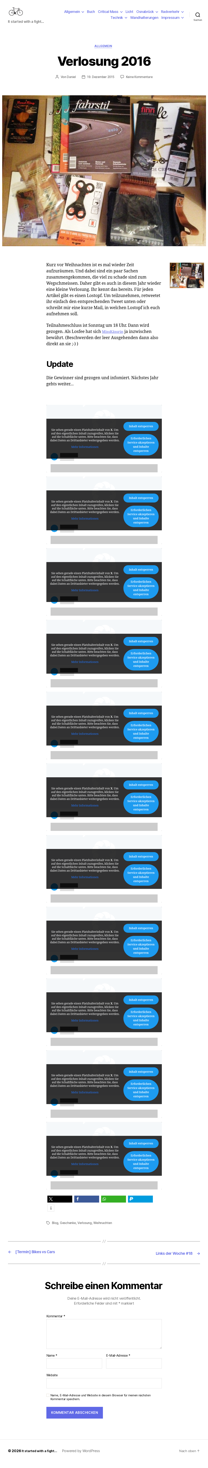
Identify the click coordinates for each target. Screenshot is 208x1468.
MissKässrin (114, 338)
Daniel (70, 84)
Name (51, 1361)
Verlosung (86, 1230)
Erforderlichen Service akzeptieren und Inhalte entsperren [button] (140, 451)
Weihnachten (104, 1230)
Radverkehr (170, 15)
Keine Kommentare (140, 84)
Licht (129, 15)
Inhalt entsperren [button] (141, 433)
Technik (116, 20)
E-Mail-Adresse (118, 1361)
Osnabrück (145, 15)
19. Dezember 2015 (100, 84)
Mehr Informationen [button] (84, 453)
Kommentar (55, 1322)
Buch (91, 15)
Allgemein (72, 15)
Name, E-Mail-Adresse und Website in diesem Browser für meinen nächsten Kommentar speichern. (100, 1403)
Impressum (170, 20)
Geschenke (68, 1230)
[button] (59, 1205)
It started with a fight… (41, 1457)
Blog (55, 1230)
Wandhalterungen (144, 20)
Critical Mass (108, 15)
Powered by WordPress (84, 1457)
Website (52, 1381)
